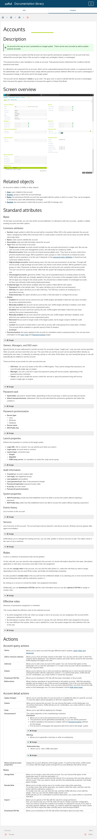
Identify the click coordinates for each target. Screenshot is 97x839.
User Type (24, 335)
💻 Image (10, 340)
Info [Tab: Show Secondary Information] (24, 10)
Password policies (38, 335)
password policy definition (62, 257)
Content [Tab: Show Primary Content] (73, 10)
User (9, 192)
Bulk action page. (76, 687)
